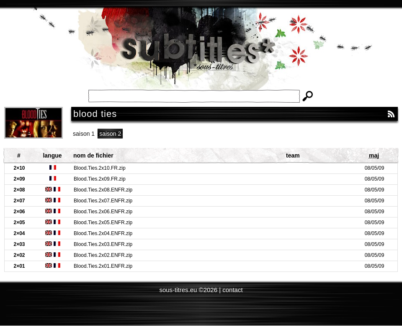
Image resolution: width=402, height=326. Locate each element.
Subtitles (201, 54)
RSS (391, 114)
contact (232, 289)
